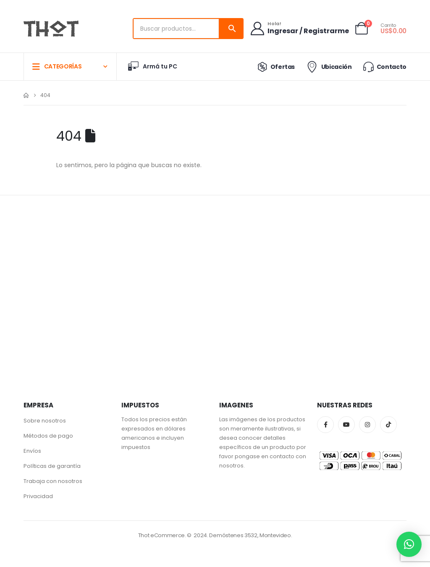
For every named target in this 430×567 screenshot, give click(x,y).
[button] (409, 544)
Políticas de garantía (52, 466)
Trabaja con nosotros (53, 481)
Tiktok (388, 424)
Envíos (32, 451)
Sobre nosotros (45, 421)
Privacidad (38, 496)
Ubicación (328, 67)
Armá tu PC (152, 66)
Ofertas (274, 67)
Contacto (384, 66)
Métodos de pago (48, 436)
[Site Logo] (51, 29)
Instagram (367, 424)
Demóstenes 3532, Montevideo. (250, 535)
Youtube (346, 424)
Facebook (325, 424)
